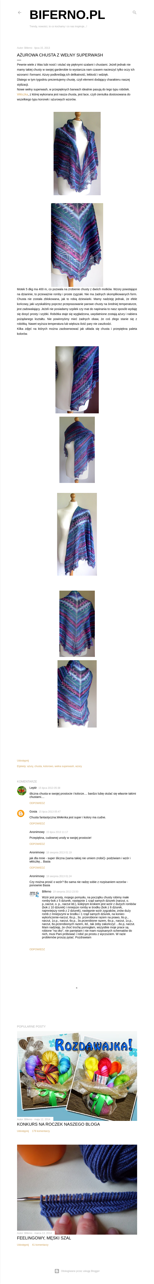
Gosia (33, 811)
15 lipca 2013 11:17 (57, 832)
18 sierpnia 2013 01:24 (59, 876)
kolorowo (48, 766)
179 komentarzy (41, 1131)
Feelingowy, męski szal (44, 1238)
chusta (38, 766)
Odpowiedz (37, 803)
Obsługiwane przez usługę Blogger (77, 1271)
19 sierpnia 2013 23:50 (65, 891)
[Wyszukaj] (134, 12)
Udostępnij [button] (23, 760)
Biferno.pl (67, 15)
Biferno (46, 891)
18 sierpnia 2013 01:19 (59, 852)
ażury (30, 766)
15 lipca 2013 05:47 (50, 811)
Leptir (33, 787)
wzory (78, 766)
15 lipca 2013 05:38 (49, 787)
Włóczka (22, 94)
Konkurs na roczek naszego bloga (58, 1124)
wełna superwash (64, 766)
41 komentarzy (40, 1244)
